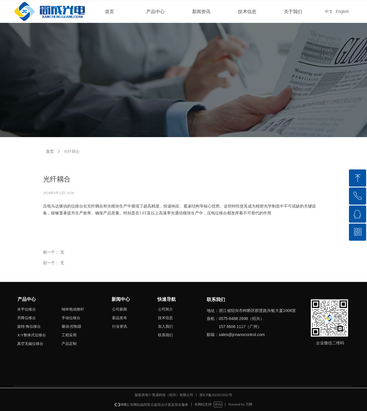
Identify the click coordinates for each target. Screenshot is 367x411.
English (342, 11)
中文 (329, 11)
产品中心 (155, 11)
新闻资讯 (201, 11)
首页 (109, 11)
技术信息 (247, 11)
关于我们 (293, 11)
